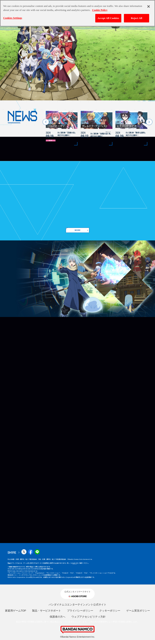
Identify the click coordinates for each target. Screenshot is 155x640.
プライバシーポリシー (80, 610)
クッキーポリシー (109, 610)
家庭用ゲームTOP (15, 610)
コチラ (74, 563)
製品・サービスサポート (46, 610)
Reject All (136, 18)
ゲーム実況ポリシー (138, 610)
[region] (77, 13)
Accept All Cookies (108, 18)
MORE (78, 230)
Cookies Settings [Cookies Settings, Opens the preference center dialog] (12, 17)
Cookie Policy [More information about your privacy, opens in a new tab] (99, 10)
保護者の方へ (57, 616)
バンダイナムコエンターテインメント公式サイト (77, 604)
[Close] (148, 6)
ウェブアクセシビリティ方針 (88, 616)
